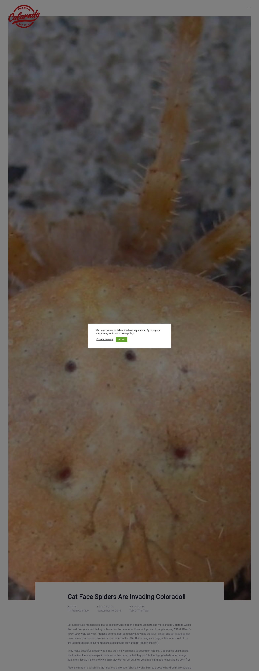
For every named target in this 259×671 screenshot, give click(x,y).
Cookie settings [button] (104, 339)
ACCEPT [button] (121, 339)
